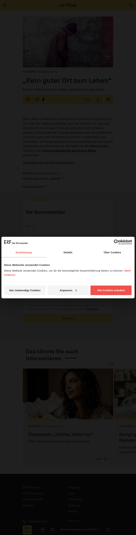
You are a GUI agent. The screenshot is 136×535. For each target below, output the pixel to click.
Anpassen (68, 290)
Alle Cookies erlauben (111, 290)
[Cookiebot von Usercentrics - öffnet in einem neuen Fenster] (116, 242)
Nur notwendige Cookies (25, 290)
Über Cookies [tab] (112, 252)
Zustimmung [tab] (24, 252)
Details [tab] (68, 252)
